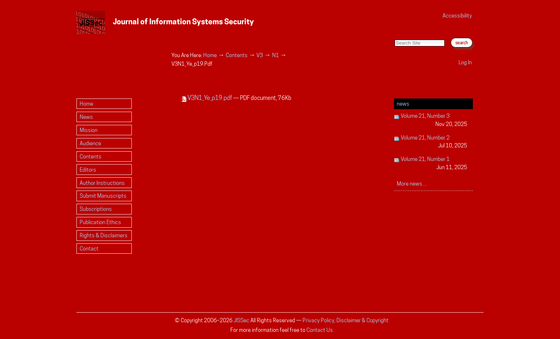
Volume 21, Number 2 (430, 142)
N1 (275, 55)
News (403, 103)
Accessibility (457, 15)
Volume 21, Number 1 (430, 164)
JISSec (241, 320)
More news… (412, 183)
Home (210, 55)
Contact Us (319, 330)
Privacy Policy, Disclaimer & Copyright (345, 320)
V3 (259, 55)
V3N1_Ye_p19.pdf (207, 97)
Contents (237, 55)
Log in (465, 62)
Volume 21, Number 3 (430, 120)
